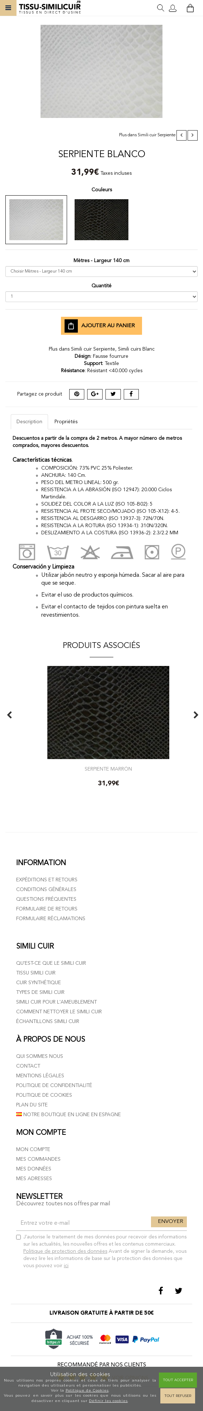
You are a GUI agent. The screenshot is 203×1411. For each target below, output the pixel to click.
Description (29, 421)
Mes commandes (38, 1159)
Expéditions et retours (46, 879)
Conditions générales (46, 889)
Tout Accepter (178, 1380)
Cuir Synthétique (38, 982)
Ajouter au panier (100, 326)
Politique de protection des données (65, 1251)
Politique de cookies (44, 1095)
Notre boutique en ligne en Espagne (68, 1114)
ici (66, 1265)
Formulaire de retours (46, 909)
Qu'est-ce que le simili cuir (51, 963)
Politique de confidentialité (54, 1085)
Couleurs (101, 189)
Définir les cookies (108, 1401)
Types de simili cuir (40, 992)
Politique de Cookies (87, 1390)
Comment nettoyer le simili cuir (59, 1011)
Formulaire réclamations (50, 918)
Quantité (101, 285)
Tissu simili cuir (36, 973)
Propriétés (66, 421)
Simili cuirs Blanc (136, 349)
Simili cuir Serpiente (156, 135)
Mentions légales (40, 1075)
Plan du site (32, 1105)
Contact (28, 1066)
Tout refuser (177, 1396)
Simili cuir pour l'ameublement (56, 1002)
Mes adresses (34, 1178)
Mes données (33, 1169)
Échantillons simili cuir (47, 1021)
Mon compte (33, 1149)
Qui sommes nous (39, 1056)
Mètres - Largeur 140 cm (101, 260)
